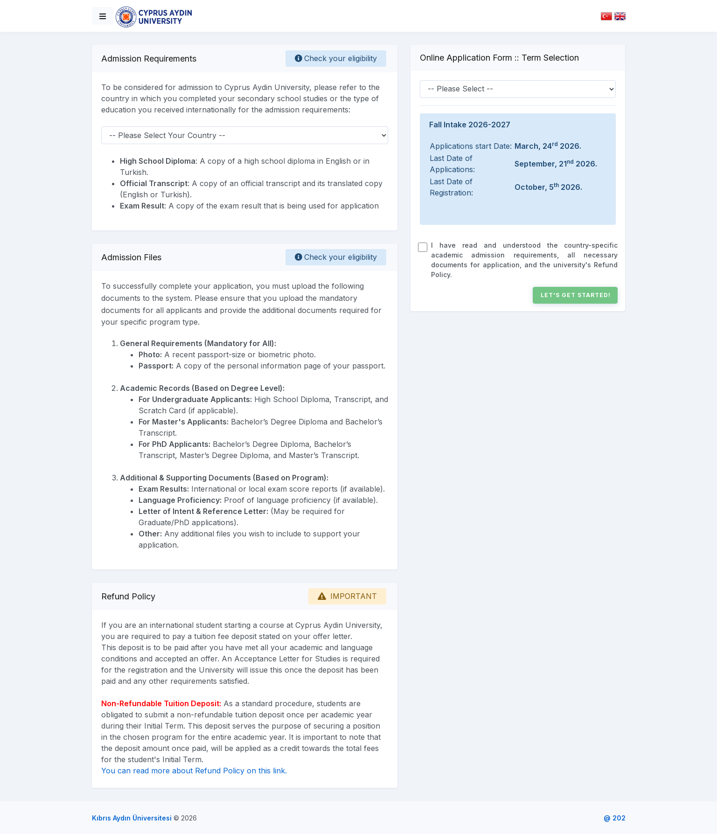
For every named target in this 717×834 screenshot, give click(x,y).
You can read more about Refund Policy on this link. (194, 770)
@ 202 (615, 818)
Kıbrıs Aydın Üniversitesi (132, 818)
